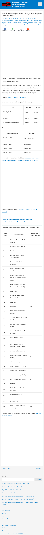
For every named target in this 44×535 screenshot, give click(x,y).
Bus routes (5, 18)
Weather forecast (7, 519)
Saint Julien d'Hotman (10, 24)
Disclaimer (5, 531)
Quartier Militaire (17, 22)
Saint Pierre (21, 24)
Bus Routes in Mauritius (9, 525)
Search (4, 476)
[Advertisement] (22, 55)
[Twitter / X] (21, 29)
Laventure (5, 20)
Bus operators (6, 510)
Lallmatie (33, 18)
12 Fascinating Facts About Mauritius (12, 487)
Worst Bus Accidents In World (10, 493)
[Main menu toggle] (40, 4)
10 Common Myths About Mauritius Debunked (15, 483)
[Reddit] (28, 29)
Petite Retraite (34, 20)
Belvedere (22, 18)
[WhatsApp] (13, 29)
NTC (28, 20)
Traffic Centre (29, 24)
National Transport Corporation (17, 20)
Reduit (24, 22)
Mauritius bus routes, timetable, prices (20, 3)
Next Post (39, 468)
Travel (3, 516)
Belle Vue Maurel (14, 18)
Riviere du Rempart (32, 22)
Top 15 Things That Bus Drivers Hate (12, 490)
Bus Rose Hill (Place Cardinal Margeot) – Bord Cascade (18, 496)
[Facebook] (5, 29)
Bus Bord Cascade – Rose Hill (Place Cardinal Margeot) (18, 499)
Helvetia (28, 18)
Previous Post (5, 468)
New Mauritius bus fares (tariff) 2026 (12, 534)
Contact (4, 528)
